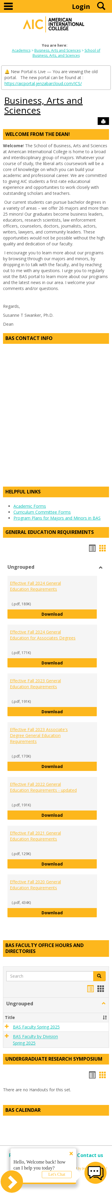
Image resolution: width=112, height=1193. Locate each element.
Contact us (90, 1155)
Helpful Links (23, 491)
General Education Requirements (49, 532)
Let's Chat (56, 1174)
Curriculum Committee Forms (42, 512)
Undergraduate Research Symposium (53, 1059)
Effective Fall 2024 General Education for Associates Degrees (43, 635)
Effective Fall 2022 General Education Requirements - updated (43, 787)
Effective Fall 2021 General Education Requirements (35, 836)
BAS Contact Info (29, 338)
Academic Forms (29, 506)
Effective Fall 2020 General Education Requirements (35, 885)
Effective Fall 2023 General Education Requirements (35, 683)
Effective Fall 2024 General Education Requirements (35, 586)
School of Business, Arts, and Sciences (66, 53)
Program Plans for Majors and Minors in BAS (57, 518)
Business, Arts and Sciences (57, 50)
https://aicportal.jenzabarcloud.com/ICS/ (43, 83)
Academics (21, 50)
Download (69, 614)
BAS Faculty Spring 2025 (36, 1027)
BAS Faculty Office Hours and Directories (44, 948)
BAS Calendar (23, 1110)
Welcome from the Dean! (37, 134)
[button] (99, 976)
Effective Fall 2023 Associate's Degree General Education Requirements (39, 735)
